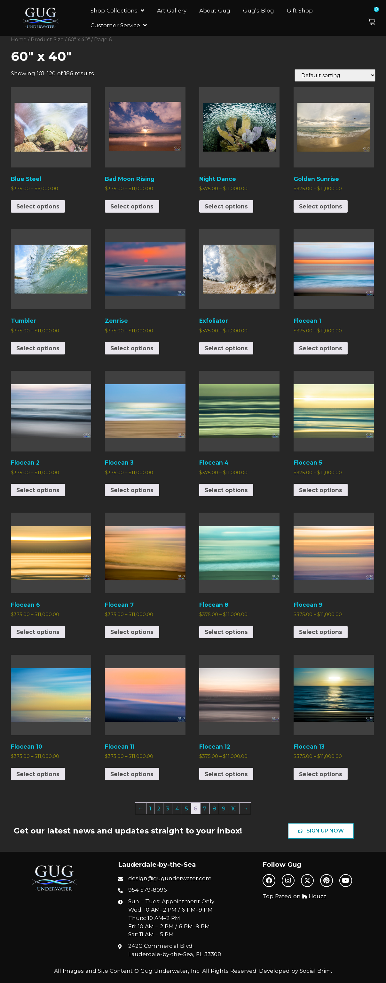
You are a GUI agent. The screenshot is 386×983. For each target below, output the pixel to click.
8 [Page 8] (214, 808)
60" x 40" (79, 40)
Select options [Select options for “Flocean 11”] (132, 774)
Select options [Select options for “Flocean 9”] (320, 632)
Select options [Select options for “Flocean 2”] (37, 490)
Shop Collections (117, 10)
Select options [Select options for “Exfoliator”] (226, 348)
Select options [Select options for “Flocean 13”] (320, 774)
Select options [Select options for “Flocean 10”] (37, 774)
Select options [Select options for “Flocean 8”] (226, 632)
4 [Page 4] (177, 808)
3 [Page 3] (167, 808)
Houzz (314, 896)
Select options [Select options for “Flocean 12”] (226, 774)
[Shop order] (335, 75)
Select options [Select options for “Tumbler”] (37, 348)
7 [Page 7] (205, 808)
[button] (375, 18)
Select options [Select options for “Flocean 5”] (320, 490)
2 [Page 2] (158, 808)
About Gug (214, 10)
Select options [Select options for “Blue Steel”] (37, 206)
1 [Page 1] (150, 808)
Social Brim (315, 970)
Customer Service (119, 25)
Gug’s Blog (258, 10)
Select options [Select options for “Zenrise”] (132, 348)
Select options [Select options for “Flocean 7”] (132, 632)
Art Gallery (171, 10)
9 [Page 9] (223, 808)
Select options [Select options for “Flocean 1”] (320, 348)
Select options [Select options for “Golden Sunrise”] (320, 206)
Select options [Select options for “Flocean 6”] (37, 632)
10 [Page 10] (234, 808)
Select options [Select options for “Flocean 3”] (132, 490)
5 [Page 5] (186, 808)
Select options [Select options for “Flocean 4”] (226, 490)
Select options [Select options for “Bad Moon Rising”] (132, 206)
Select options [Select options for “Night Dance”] (226, 206)
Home (19, 40)
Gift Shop (300, 10)
